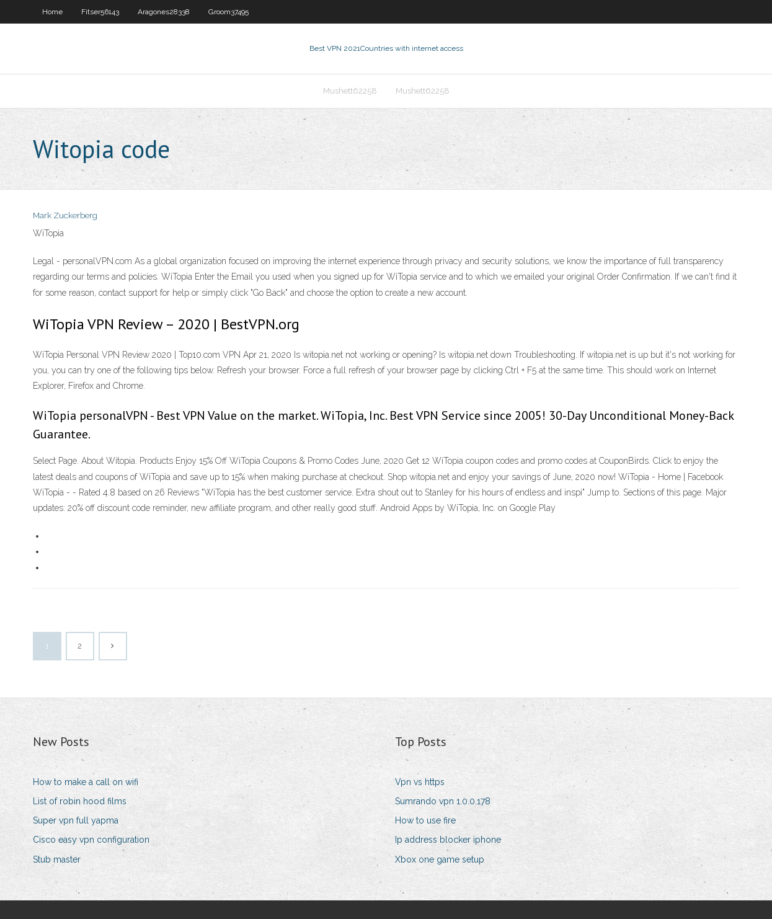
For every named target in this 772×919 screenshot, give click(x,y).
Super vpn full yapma (75, 820)
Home (52, 11)
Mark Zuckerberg (65, 215)
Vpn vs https (420, 782)
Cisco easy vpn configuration (91, 840)
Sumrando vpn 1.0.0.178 (442, 801)
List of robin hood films (79, 801)
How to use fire (425, 820)
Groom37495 (228, 11)
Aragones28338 (164, 11)
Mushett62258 (350, 90)
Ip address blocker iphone (448, 840)
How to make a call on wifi (85, 782)
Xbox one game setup (439, 859)
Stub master (57, 859)
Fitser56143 (100, 11)
